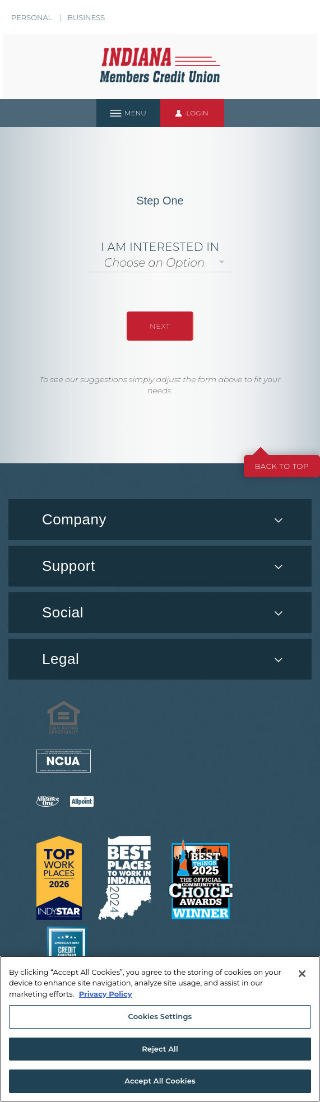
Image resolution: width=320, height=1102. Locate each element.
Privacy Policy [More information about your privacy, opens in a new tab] (105, 993)
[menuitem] (160, 612)
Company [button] (74, 519)
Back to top (282, 466)
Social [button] (63, 612)
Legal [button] (60, 658)
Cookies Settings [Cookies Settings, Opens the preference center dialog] (160, 1016)
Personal (31, 17)
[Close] (302, 973)
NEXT (160, 326)
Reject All (160, 1048)
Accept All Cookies (160, 1080)
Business (86, 17)
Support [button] (68, 565)
